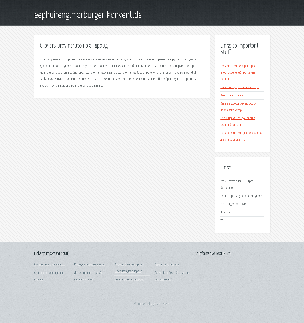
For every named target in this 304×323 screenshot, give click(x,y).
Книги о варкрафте (231, 95)
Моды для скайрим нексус (89, 264)
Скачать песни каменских (49, 264)
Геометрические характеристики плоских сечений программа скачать (240, 72)
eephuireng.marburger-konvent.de (88, 15)
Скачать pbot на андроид (129, 279)
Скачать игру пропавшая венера (239, 87)
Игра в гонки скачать (166, 264)
